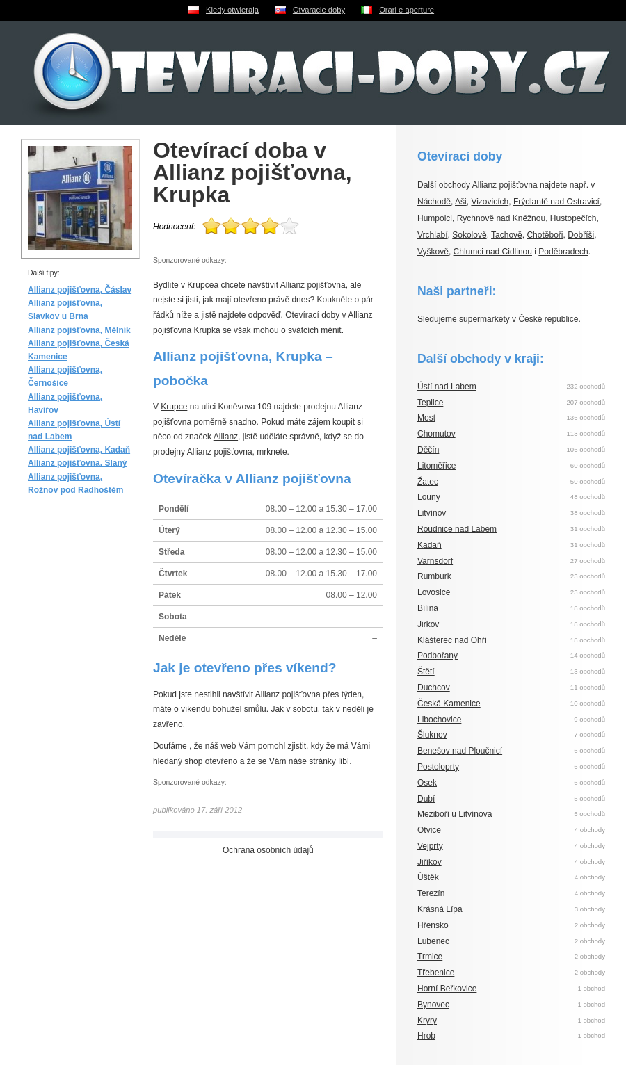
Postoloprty (438, 767)
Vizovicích (489, 201)
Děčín (428, 450)
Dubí (426, 799)
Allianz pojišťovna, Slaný (77, 463)
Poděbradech (563, 252)
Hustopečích (573, 218)
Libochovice (439, 719)
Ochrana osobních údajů (268, 850)
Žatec (427, 482)
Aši (461, 201)
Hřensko (433, 925)
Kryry (427, 1020)
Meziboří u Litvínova (454, 814)
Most (426, 418)
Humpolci (434, 218)
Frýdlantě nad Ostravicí (556, 201)
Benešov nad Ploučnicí (459, 751)
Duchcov (433, 687)
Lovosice (433, 592)
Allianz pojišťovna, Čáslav (79, 290)
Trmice (429, 956)
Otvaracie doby (319, 10)
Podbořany (437, 655)
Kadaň (429, 545)
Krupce (174, 407)
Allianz (226, 436)
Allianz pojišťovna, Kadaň (79, 450)
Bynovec (433, 1004)
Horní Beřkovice (446, 988)
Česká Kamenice (449, 703)
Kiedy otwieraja (232, 10)
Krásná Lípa (440, 909)
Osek (427, 783)
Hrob (426, 1036)
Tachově (506, 235)
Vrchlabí (432, 235)
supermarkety (484, 319)
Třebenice (435, 972)
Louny (428, 497)
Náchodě (434, 201)
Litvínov (431, 513)
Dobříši (581, 235)
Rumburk (434, 576)
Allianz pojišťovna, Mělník (79, 330)
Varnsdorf (435, 561)
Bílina (427, 608)
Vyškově (433, 252)
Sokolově (469, 235)
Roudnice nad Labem (457, 529)
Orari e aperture (406, 10)
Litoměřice (436, 466)
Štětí (426, 671)
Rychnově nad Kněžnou (501, 218)
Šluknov (432, 735)
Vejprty (430, 846)
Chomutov (436, 434)
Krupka (207, 330)
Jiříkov (429, 862)
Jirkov (428, 624)
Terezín (430, 893)
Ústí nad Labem (446, 386)
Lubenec (433, 941)
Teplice (430, 402)
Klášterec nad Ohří (452, 640)
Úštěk (428, 877)
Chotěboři (545, 235)
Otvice (429, 830)
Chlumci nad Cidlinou (493, 252)
